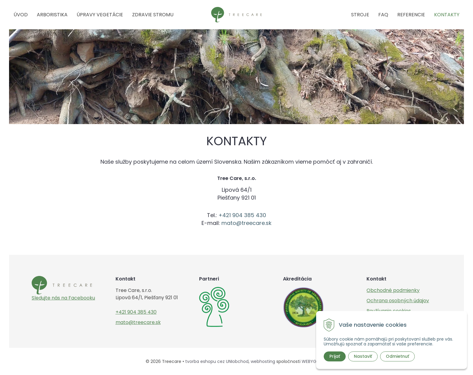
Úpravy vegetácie (100, 14)
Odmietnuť (397, 356)
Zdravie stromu (152, 14)
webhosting (263, 361)
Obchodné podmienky (393, 290)
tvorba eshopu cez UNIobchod (217, 361)
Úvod (21, 14)
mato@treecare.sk (246, 223)
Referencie (411, 14)
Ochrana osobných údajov (398, 300)
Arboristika (52, 14)
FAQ (383, 14)
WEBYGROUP (315, 361)
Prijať (334, 356)
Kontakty (446, 14)
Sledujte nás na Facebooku (63, 297)
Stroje (360, 14)
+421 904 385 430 (242, 215)
